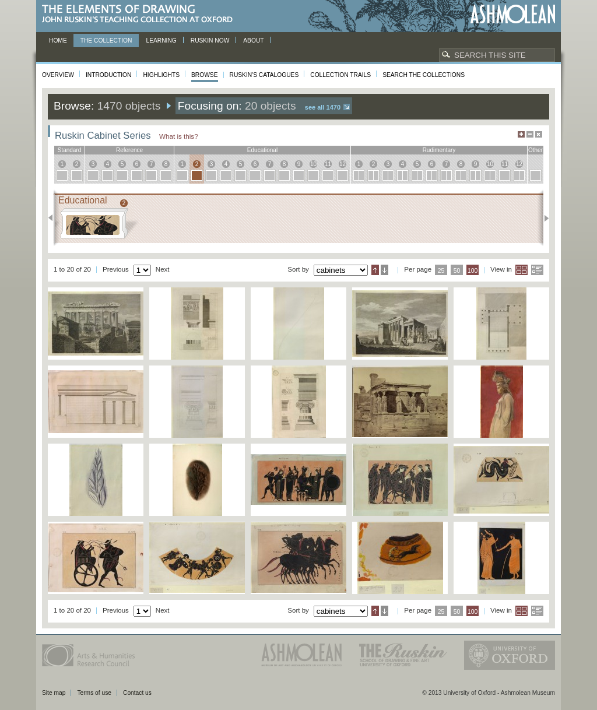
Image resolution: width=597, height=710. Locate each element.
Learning (161, 40)
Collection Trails (340, 75)
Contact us (137, 693)
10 (313, 164)
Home (58, 40)
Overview (58, 75)
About (253, 40)
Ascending (375, 270)
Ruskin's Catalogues (264, 75)
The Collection (106, 40)
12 (342, 164)
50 (457, 271)
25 (441, 271)
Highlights (161, 75)
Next (543, 218)
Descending (384, 270)
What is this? (178, 136)
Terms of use (94, 693)
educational (262, 150)
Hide (538, 134)
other (535, 150)
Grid (521, 270)
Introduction (108, 75)
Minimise (529, 134)
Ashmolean (512, 14)
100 (472, 271)
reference (129, 150)
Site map (53, 693)
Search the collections (423, 75)
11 (328, 164)
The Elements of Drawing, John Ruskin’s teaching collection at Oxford (141, 14)
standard (70, 150)
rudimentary (439, 150)
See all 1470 (322, 107)
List (537, 270)
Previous (54, 218)
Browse (204, 75)
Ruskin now (210, 40)
